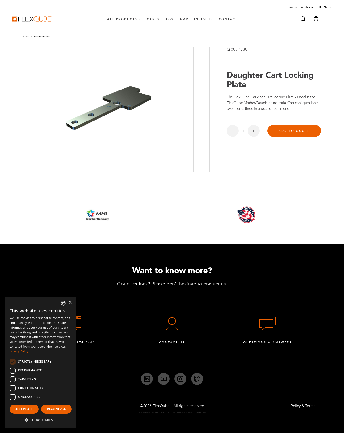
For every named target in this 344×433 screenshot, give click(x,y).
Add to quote (294, 131)
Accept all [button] (24, 409)
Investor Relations (301, 7)
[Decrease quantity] (233, 131)
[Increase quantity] (254, 131)
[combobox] (63, 303)
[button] (302, 19)
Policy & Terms (303, 405)
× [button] (70, 303)
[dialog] (40, 362)
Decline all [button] (56, 409)
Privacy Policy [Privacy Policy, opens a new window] (19, 351)
